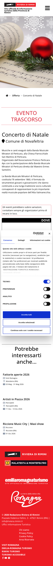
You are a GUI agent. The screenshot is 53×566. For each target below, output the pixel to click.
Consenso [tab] (7, 240)
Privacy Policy (26, 533)
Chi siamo (24, 529)
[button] (47, 8)
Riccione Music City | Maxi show (23, 423)
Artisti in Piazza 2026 (16, 399)
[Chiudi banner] (49, 233)
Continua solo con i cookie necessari (26, 330)
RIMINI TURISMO (11, 551)
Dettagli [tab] (21, 240)
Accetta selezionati (26, 322)
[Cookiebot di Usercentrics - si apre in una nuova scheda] (33, 233)
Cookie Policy (26, 536)
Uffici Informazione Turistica (16, 524)
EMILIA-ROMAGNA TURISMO (17, 548)
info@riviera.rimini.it (12, 521)
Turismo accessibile (13, 554)
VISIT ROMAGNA (10, 544)
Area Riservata (26, 539)
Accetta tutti (26, 315)
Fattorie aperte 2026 (16, 374)
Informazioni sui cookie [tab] (40, 240)
